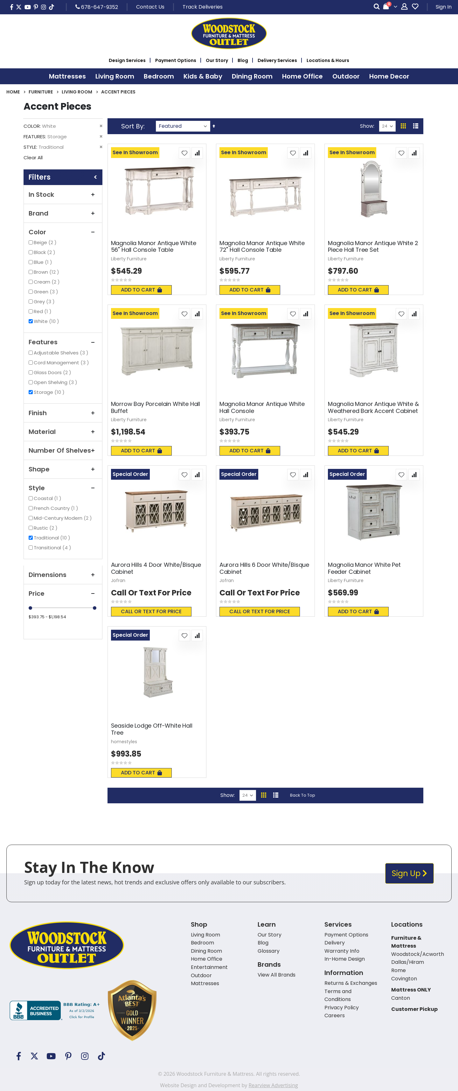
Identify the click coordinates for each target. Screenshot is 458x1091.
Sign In (444, 6)
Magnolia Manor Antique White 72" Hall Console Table (262, 246)
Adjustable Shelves (62, 352)
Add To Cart (141, 289)
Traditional (53, 537)
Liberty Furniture (129, 259)
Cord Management (62, 362)
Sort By (132, 126)
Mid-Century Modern (64, 518)
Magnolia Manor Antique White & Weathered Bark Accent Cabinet (373, 407)
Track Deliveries (203, 6)
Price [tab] (63, 593)
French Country (57, 508)
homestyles (124, 741)
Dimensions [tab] (63, 574)
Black (45, 252)
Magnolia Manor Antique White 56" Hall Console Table (153, 246)
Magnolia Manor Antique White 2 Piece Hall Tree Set (373, 246)
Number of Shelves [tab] (63, 450)
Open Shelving (56, 382)
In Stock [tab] (63, 194)
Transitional (53, 547)
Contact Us (150, 6)
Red (43, 311)
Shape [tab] (63, 469)
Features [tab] (63, 342)
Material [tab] (63, 431)
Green (47, 291)
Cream (47, 281)
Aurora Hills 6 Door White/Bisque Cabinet (264, 568)
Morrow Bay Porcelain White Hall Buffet (155, 407)
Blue (44, 262)
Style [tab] (63, 488)
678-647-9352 (96, 7)
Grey (45, 301)
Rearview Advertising (273, 1085)
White (47, 321)
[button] (184, 153)
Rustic (46, 528)
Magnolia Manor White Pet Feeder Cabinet (364, 568)
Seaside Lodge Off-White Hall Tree (151, 729)
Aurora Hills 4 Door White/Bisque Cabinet (156, 568)
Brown (47, 272)
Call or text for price (151, 611)
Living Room (77, 92)
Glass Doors (53, 372)
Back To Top (302, 795)
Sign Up (409, 873)
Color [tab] (63, 232)
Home (13, 92)
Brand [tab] (63, 213)
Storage (50, 392)
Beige (46, 242)
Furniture (41, 92)
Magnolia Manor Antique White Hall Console (262, 407)
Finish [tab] (63, 412)
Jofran (118, 580)
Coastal (48, 498)
